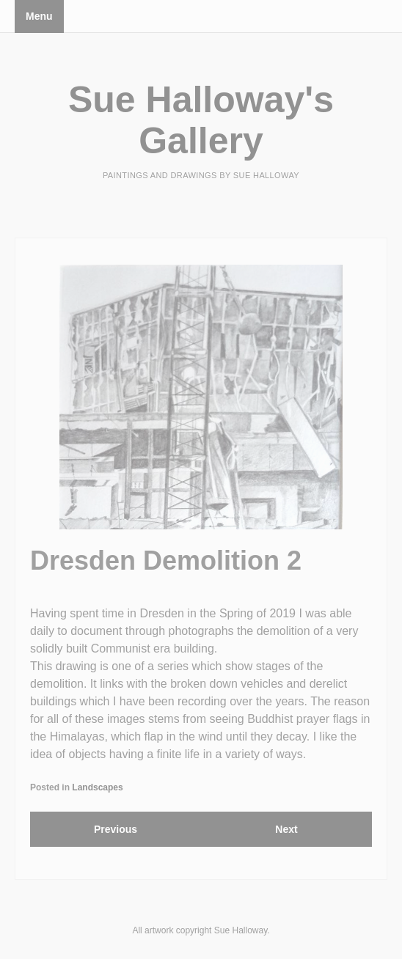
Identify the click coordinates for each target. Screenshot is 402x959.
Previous (115, 829)
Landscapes (97, 787)
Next (286, 829)
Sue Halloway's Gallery (201, 120)
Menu (39, 16)
